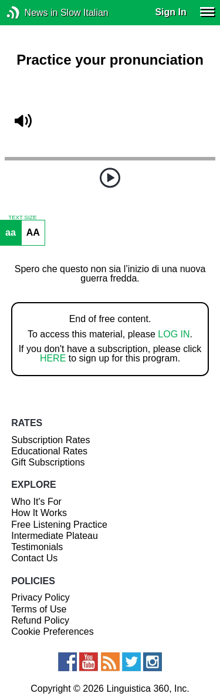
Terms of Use (38, 609)
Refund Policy (40, 620)
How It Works (39, 513)
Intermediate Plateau (54, 536)
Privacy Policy (40, 597)
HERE (53, 358)
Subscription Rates (50, 440)
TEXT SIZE (22, 217)
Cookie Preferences (52, 632)
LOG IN (173, 334)
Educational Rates (49, 451)
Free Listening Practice (59, 525)
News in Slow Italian (31, 13)
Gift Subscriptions (47, 462)
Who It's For (36, 502)
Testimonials (37, 547)
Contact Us (34, 558)
